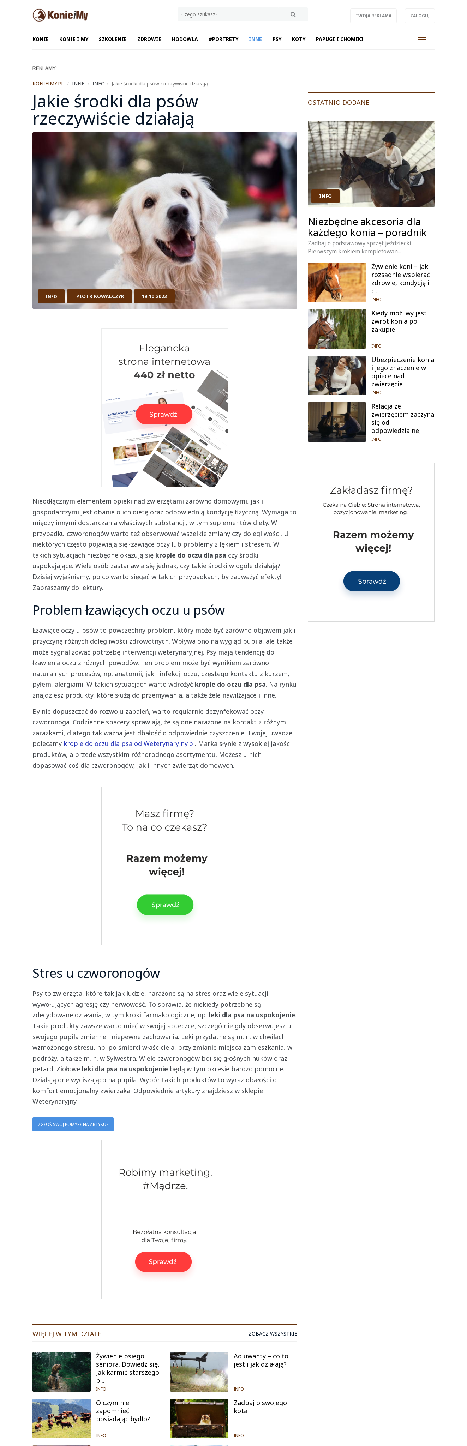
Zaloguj (420, 16)
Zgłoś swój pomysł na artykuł (73, 1124)
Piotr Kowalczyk (100, 296)
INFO (51, 297)
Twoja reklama (373, 16)
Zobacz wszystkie (273, 1334)
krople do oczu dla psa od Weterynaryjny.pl (129, 743)
